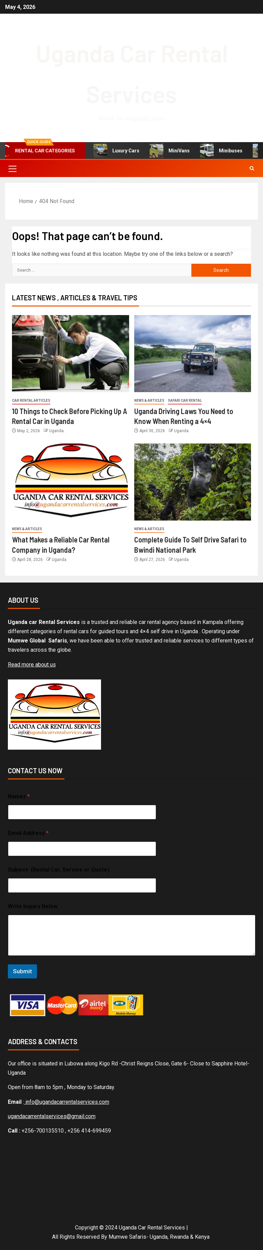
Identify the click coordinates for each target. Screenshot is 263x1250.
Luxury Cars (116, 151)
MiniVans (170, 151)
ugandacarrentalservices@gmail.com (52, 1116)
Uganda (56, 430)
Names (19, 796)
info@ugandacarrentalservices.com (66, 1102)
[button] (12, 168)
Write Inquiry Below (33, 906)
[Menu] (12, 168)
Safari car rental (185, 400)
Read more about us (32, 664)
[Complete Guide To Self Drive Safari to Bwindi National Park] (192, 482)
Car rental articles (31, 400)
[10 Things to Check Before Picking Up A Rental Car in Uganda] (70, 353)
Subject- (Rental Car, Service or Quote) (58, 869)
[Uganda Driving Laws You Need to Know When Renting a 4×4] (192, 353)
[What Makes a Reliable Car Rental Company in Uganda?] (70, 482)
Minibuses (221, 151)
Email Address (28, 833)
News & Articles (149, 400)
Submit (22, 971)
